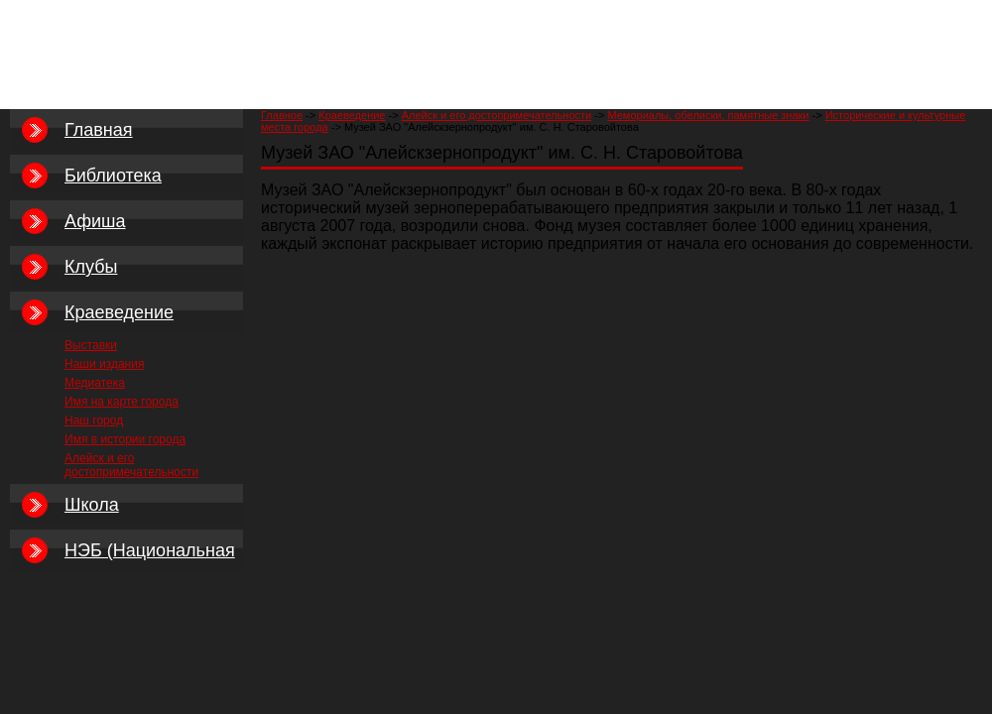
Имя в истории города (125, 439)
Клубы (90, 267)
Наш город (93, 420)
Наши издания (104, 364)
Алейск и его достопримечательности (497, 115)
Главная (98, 130)
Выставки (90, 345)
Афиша (95, 221)
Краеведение (351, 115)
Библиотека (113, 175)
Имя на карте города (121, 402)
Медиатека (94, 383)
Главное (282, 115)
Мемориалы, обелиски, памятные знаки (707, 115)
